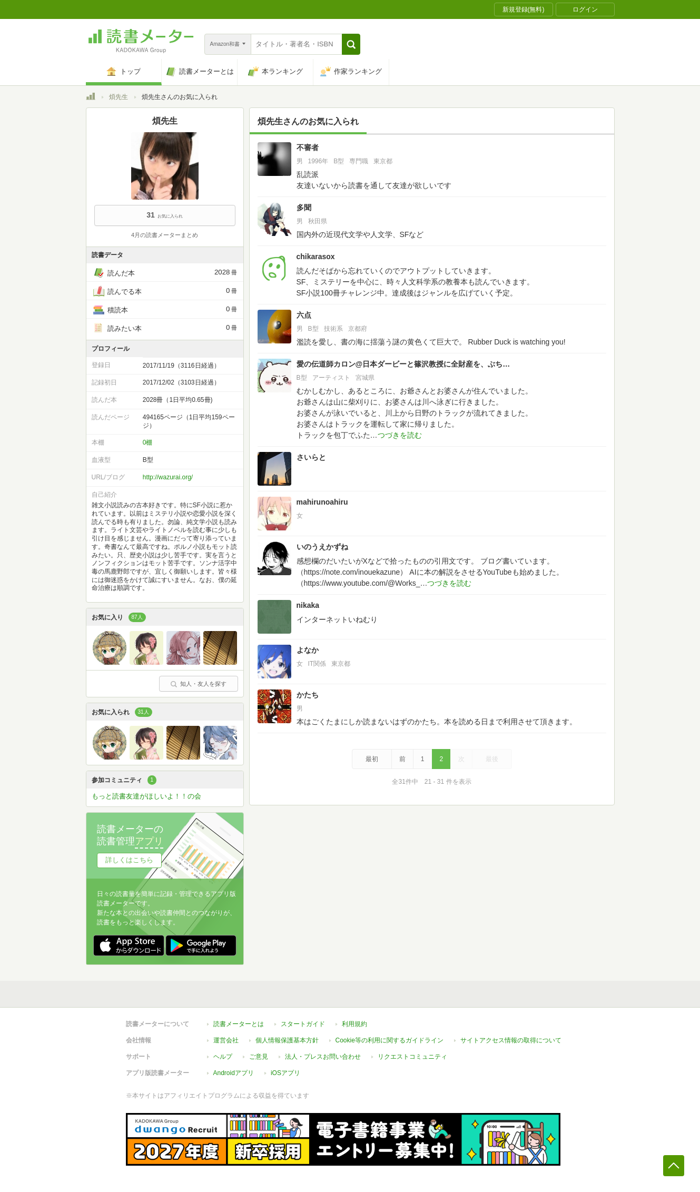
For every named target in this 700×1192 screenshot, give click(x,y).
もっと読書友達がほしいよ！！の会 (146, 796)
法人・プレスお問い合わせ (323, 1056)
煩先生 (118, 97)
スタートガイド (303, 1024)
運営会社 (226, 1040)
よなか (308, 650)
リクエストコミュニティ (412, 1056)
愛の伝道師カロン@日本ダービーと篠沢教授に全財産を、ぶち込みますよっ (404, 364)
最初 (372, 759)
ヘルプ (222, 1056)
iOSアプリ (285, 1073)
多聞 (304, 207)
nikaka (308, 605)
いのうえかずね (322, 547)
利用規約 (354, 1024)
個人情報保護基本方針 (287, 1040)
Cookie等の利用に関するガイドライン (389, 1040)
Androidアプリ (233, 1073)
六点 (304, 315)
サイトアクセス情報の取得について (510, 1040)
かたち (308, 695)
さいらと (311, 457)
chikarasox (316, 256)
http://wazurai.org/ (168, 477)
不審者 (308, 147)
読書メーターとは (238, 1024)
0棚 (148, 442)
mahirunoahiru (322, 502)
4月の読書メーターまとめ (164, 235)
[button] (351, 44)
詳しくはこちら (129, 860)
